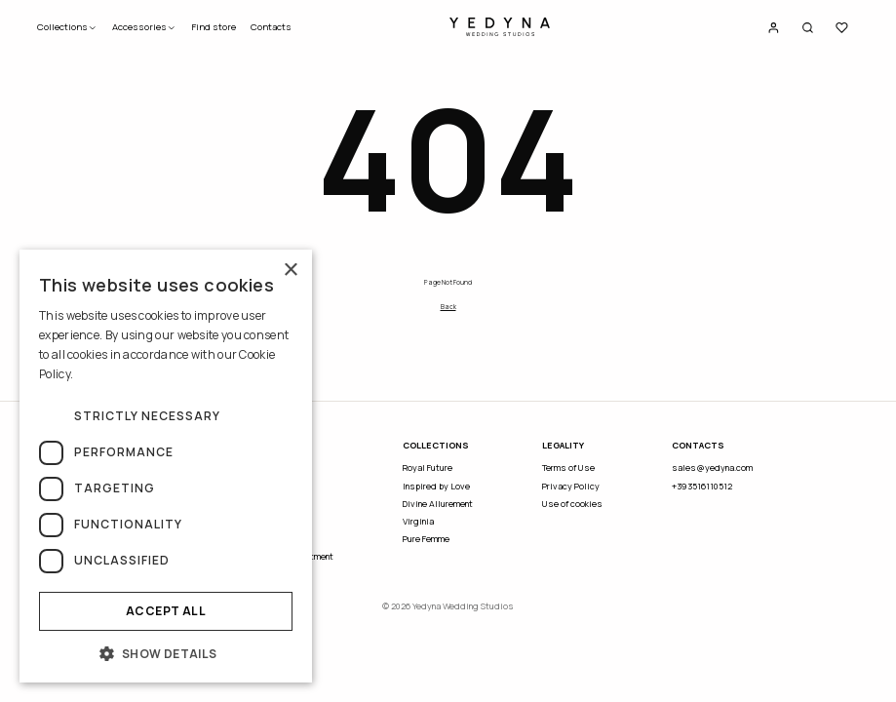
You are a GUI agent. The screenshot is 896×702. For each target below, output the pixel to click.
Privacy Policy (571, 486)
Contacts (271, 26)
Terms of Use (568, 467)
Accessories (144, 26)
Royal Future (427, 467)
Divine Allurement (438, 503)
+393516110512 (702, 486)
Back (448, 306)
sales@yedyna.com (712, 467)
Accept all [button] (166, 611)
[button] (165, 653)
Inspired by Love (436, 486)
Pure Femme (426, 538)
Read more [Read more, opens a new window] (105, 374)
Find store (213, 26)
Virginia (418, 521)
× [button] (290, 270)
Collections (67, 26)
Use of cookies (572, 503)
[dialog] (165, 466)
